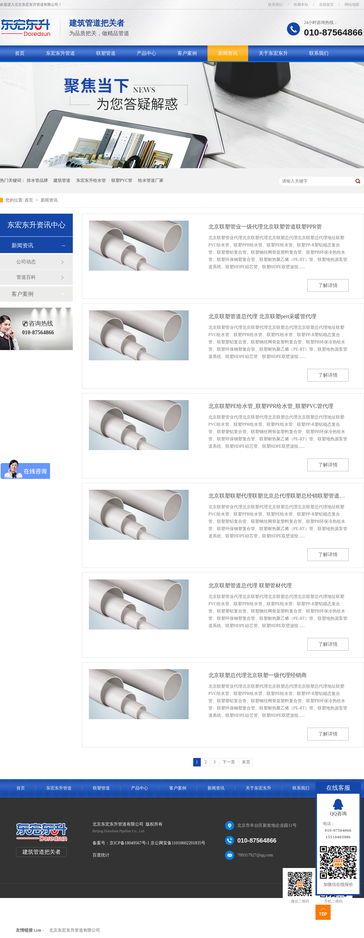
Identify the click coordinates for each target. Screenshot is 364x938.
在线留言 (326, 4)
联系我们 (275, 4)
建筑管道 (61, 180)
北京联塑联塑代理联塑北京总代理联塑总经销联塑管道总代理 (278, 496)
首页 (20, 53)
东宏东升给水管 (91, 180)
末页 (246, 762)
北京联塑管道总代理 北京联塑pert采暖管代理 (262, 316)
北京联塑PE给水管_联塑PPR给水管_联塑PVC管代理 (270, 406)
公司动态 (26, 261)
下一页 (228, 762)
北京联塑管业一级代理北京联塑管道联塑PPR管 (265, 227)
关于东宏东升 (273, 53)
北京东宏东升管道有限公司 (74, 930)
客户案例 (187, 53)
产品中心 (146, 53)
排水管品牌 (37, 180)
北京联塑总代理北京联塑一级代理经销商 (257, 675)
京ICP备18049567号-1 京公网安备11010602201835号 (157, 843)
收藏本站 (301, 4)
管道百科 (26, 277)
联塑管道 (106, 53)
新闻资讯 (228, 53)
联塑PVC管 (121, 180)
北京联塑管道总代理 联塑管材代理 (250, 585)
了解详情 (328, 285)
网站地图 (352, 4)
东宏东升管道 (60, 53)
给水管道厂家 (150, 180)
